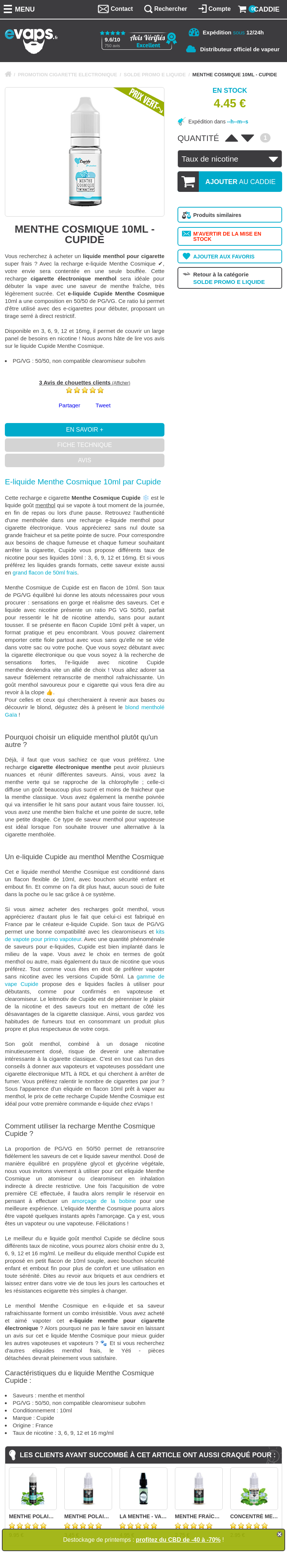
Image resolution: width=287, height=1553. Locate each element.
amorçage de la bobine (104, 1201)
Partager (69, 405)
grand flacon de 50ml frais (45, 572)
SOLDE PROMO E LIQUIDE (155, 74)
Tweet (103, 405)
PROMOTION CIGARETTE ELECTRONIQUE (67, 74)
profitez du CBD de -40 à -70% (178, 1540)
